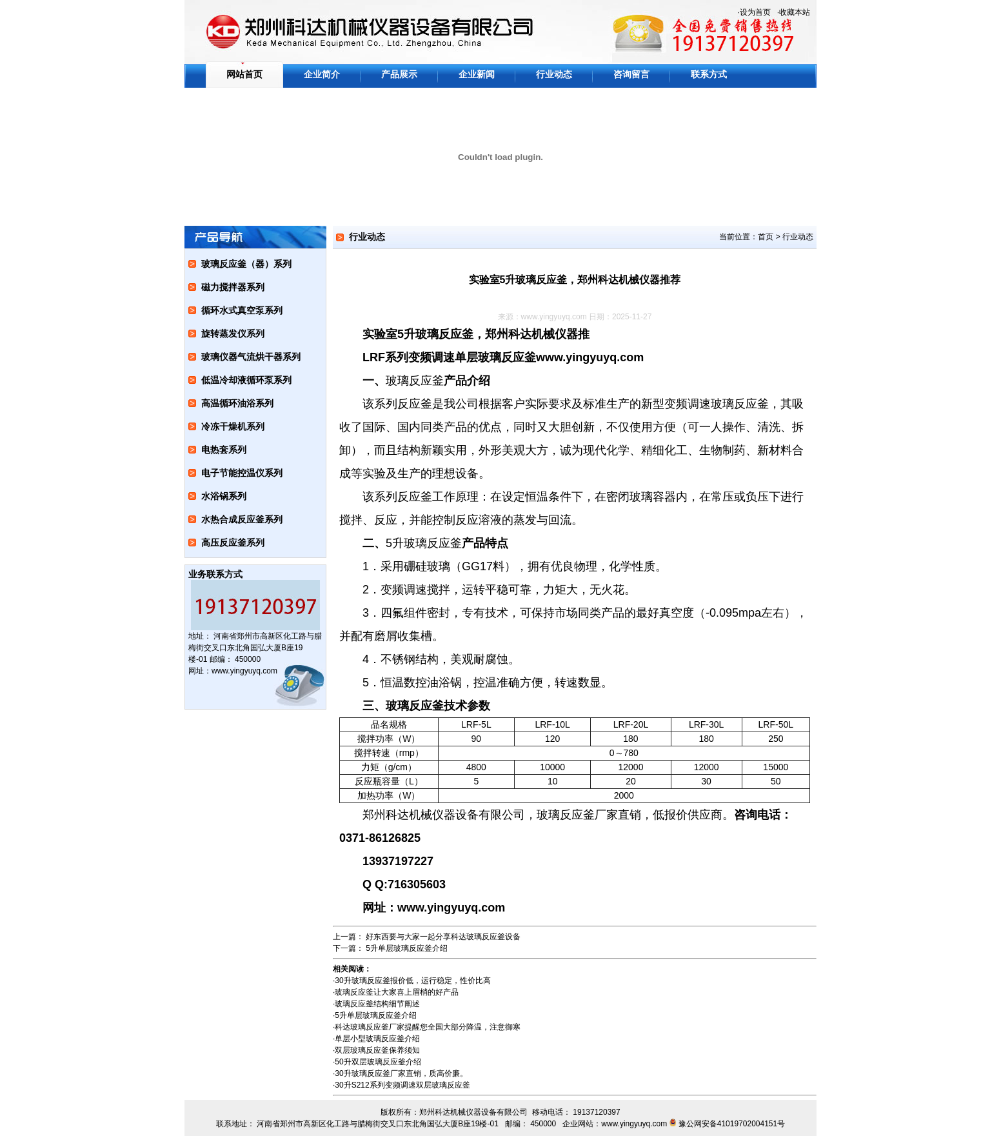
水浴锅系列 (223, 496)
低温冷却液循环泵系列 (246, 380)
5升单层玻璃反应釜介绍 (407, 948)
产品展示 (399, 74)
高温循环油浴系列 (237, 403)
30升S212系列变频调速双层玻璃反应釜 (402, 1085)
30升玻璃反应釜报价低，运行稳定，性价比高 (412, 980)
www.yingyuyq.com (554, 316)
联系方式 (709, 74)
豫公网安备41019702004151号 (732, 1123)
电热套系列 (223, 449)
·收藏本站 (793, 12)
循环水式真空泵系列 (241, 310)
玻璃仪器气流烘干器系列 (251, 357)
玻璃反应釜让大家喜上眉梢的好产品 (397, 992)
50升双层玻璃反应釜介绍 (378, 1061)
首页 (765, 236)
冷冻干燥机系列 (232, 426)
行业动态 (554, 74)
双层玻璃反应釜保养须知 (377, 1050)
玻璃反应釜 (415, 380)
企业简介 (322, 74)
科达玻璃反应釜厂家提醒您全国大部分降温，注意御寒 (427, 1026)
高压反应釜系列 (232, 542)
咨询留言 (631, 74)
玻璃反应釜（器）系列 (246, 264)
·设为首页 (753, 12)
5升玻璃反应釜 (424, 543)
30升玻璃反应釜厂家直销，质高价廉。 (401, 1073)
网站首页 (244, 74)
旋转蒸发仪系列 (232, 333)
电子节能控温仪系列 (241, 473)
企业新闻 (477, 74)
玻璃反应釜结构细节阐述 (377, 1003)
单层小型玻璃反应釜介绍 (377, 1038)
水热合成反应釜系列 (241, 519)
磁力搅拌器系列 (232, 287)
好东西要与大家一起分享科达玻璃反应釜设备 (443, 936)
